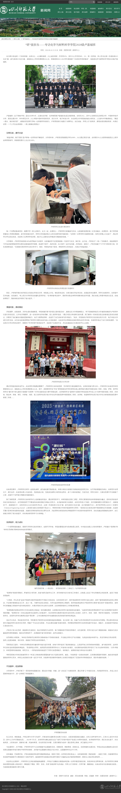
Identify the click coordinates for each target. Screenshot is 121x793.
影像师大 (93, 12)
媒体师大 (101, 8)
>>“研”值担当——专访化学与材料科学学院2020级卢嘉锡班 (39, 39)
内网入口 (117, 12)
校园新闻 (68, 8)
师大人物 (60, 12)
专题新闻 (93, 8)
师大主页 (107, 2)
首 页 (60, 8)
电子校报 (76, 12)
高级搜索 (99, 2)
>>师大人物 (16, 39)
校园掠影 (101, 12)
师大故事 (85, 12)
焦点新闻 (76, 8)
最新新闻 (116, 2)
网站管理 (24, 786)
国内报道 (109, 12)
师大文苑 (68, 12)
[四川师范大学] (6, 39)
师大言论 (109, 8)
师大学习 (117, 8)
